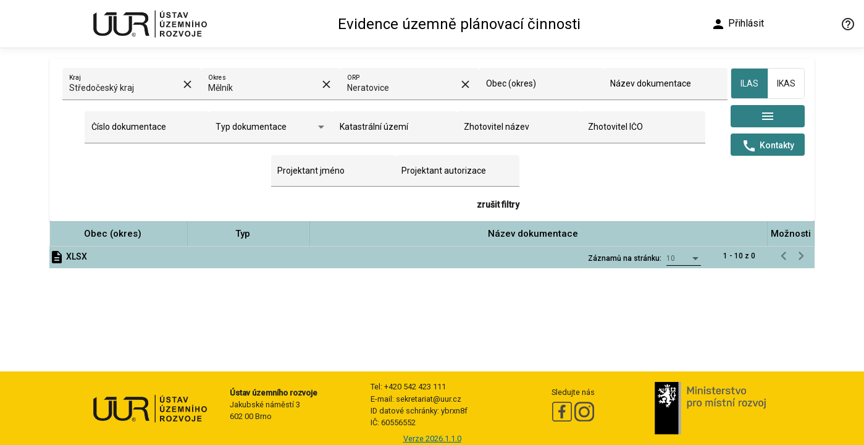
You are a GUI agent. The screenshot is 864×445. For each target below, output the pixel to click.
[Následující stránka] (801, 256)
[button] (118, 234)
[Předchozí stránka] (783, 256)
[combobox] (124, 88)
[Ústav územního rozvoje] (149, 24)
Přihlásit (737, 24)
